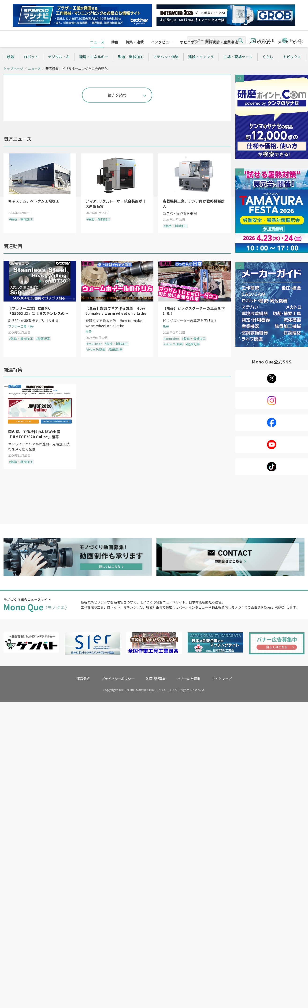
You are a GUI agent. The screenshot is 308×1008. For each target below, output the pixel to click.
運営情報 (83, 985)
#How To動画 (96, 620)
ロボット (31, 65)
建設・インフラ (201, 65)
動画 (115, 50)
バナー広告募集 (188, 985)
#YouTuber (94, 614)
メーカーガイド (290, 50)
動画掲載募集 (156, 985)
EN (291, 40)
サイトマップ (222, 985)
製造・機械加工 (131, 65)
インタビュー (162, 50)
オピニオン (189, 50)
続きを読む (117, 366)
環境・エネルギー (93, 65)
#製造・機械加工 (21, 490)
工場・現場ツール (238, 65)
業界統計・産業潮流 (221, 50)
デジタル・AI (59, 65)
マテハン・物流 (166, 65)
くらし (267, 65)
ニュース (97, 50)
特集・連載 (135, 50)
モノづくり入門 (258, 50)
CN (300, 40)
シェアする (35, 111)
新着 (10, 65)
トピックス (292, 65)
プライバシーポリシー (117, 985)
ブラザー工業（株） (22, 597)
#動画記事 (43, 609)
